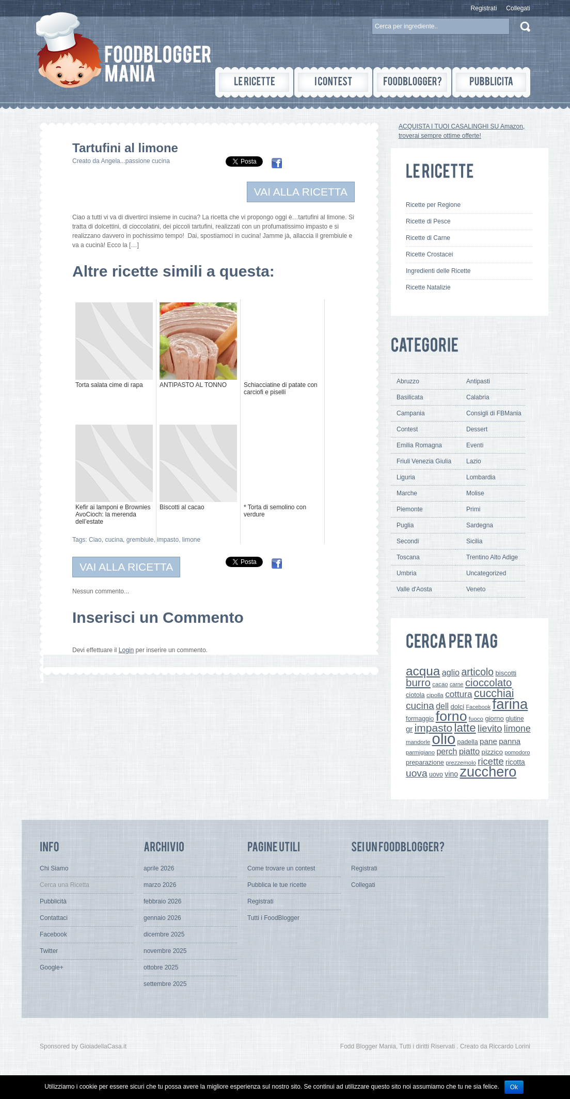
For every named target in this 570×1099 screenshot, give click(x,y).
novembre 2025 (165, 951)
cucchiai (494, 693)
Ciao (95, 539)
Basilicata (410, 397)
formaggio (420, 718)
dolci (458, 706)
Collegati (518, 8)
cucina (114, 539)
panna (509, 741)
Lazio (473, 461)
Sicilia (474, 541)
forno (451, 716)
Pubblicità (53, 901)
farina (510, 704)
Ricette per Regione (433, 204)
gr (409, 728)
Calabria (477, 397)
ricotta (515, 762)
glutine (514, 718)
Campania (411, 413)
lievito (490, 728)
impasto (168, 539)
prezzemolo (461, 762)
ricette (490, 761)
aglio (451, 672)
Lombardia (481, 477)
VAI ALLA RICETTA (300, 192)
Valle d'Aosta (414, 589)
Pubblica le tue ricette (277, 884)
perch (446, 751)
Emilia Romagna (419, 445)
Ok (514, 1087)
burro (418, 682)
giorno (494, 718)
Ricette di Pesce (428, 221)
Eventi (474, 445)
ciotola (415, 695)
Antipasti (478, 381)
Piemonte (410, 509)
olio (444, 738)
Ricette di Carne (428, 237)
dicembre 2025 (164, 934)
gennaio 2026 (162, 918)
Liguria (406, 477)
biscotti (505, 673)
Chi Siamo (54, 868)
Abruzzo (408, 381)
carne (457, 684)
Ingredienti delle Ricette (438, 270)
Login (126, 650)
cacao (440, 684)
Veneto (475, 589)
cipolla (435, 695)
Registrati (484, 8)
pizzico (492, 752)
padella (467, 742)
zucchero (488, 772)
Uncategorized (486, 573)
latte (465, 727)
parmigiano (420, 752)
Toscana (408, 557)
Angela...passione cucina (135, 161)
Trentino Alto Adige (492, 557)
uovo (436, 774)
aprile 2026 (159, 868)
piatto (469, 751)
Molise (475, 493)
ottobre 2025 (161, 967)
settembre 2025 (165, 984)
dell (442, 705)
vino (451, 774)
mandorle (418, 742)
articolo (477, 671)
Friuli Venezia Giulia (424, 461)
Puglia (405, 525)
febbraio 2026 (162, 901)
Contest (407, 429)
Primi (473, 509)
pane (488, 741)
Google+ (52, 967)
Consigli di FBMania (493, 413)
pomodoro (517, 752)
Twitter (49, 951)
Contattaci (54, 918)
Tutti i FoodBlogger (273, 918)
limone (191, 539)
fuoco (476, 719)
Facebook (478, 707)
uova (416, 773)
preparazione (425, 762)
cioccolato (488, 682)
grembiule (140, 539)
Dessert (476, 429)
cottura (458, 694)
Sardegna (479, 525)
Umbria (407, 573)
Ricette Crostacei (429, 254)
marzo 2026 (160, 884)
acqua (423, 671)
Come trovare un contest (281, 868)
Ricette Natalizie (428, 287)
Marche (407, 493)
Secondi (408, 541)
